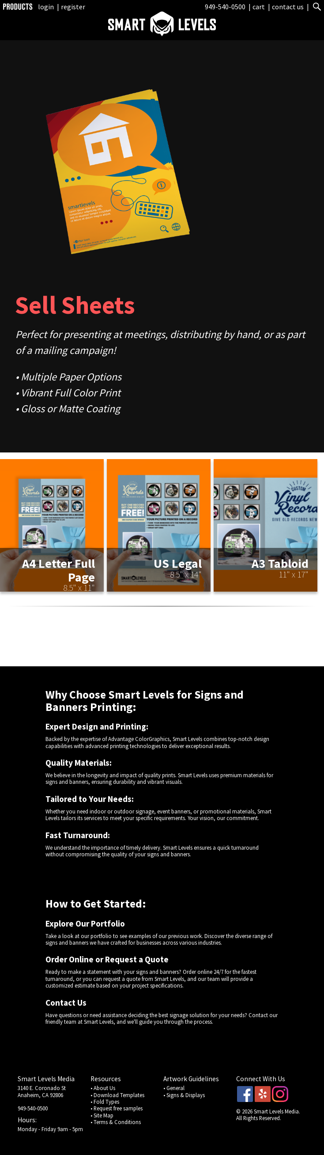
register (73, 6)
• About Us (102, 1087)
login (46, 6)
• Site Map (101, 1115)
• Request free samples (116, 1108)
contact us (288, 6)
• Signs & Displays (184, 1094)
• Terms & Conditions (115, 1121)
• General (174, 1087)
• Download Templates (117, 1094)
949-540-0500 (225, 6)
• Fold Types (104, 1101)
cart (259, 6)
